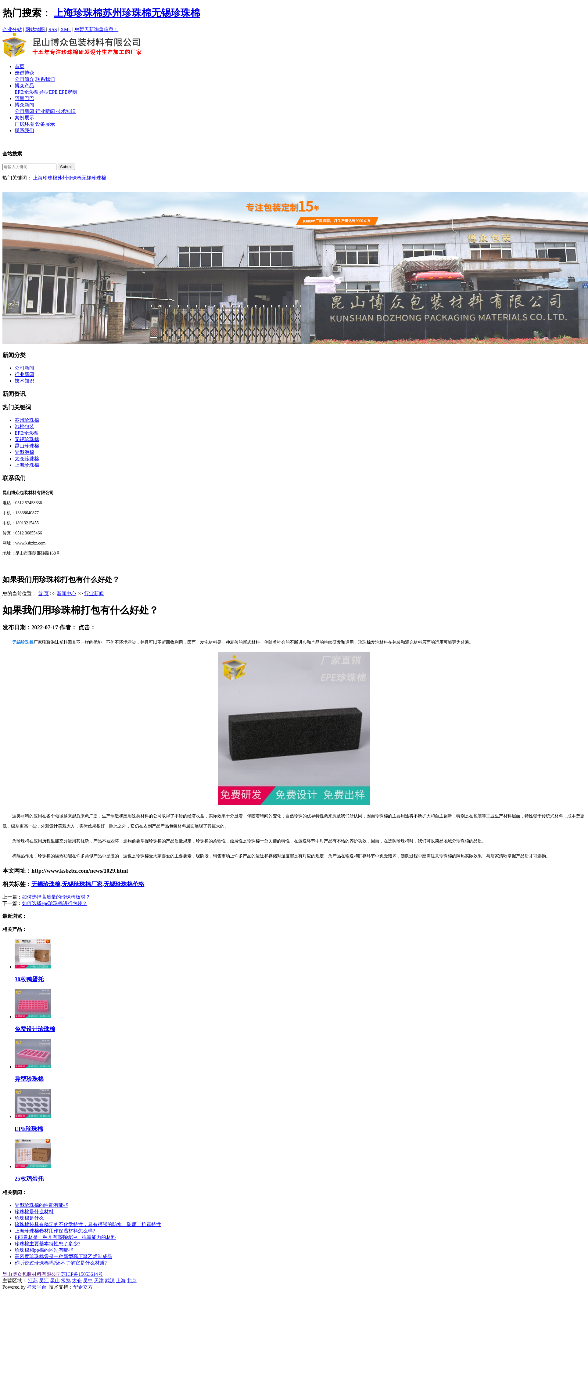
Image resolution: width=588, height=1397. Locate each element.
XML (65, 29)
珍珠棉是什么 (29, 1218)
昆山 (55, 1280)
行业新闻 (45, 111)
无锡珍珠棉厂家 (82, 884)
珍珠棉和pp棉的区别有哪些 (44, 1250)
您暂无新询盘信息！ (96, 29)
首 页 (43, 593)
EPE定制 (68, 92)
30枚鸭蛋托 (29, 979)
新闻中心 (66, 593)
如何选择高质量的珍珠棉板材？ (56, 896)
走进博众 (24, 72)
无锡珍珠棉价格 (124, 884)
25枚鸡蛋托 (29, 1178)
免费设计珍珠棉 (35, 1029)
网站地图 (35, 29)
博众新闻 (24, 104)
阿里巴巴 (24, 98)
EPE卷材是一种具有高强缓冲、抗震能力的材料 (65, 1237)
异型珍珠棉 (29, 1079)
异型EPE (48, 92)
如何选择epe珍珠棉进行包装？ (54, 903)
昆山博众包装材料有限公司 (31, 1274)
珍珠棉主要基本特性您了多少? (47, 1243)
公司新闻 (25, 111)
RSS (52, 29)
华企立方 (83, 1287)
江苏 (33, 1280)
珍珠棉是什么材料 (34, 1211)
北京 (132, 1280)
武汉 (110, 1280)
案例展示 (24, 117)
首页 (19, 66)
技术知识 (66, 111)
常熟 (66, 1280)
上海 (121, 1280)
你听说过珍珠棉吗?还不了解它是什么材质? (61, 1262)
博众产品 (24, 85)
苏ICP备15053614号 (82, 1274)
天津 (99, 1280)
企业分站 (12, 29)
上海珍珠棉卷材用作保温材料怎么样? (55, 1230)
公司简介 (24, 79)
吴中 (88, 1280)
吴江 (44, 1280)
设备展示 (45, 124)
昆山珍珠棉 (27, 445)
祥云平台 (36, 1287)
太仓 (77, 1280)
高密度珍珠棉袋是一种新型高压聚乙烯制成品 (63, 1256)
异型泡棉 (24, 452)
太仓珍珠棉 (27, 458)
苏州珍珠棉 (126, 12)
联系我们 (45, 79)
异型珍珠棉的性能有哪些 (41, 1205)
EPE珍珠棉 (26, 92)
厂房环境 (25, 124)
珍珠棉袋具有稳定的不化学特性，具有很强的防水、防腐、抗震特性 (88, 1224)
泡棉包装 (24, 426)
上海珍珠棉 (78, 12)
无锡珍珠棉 (175, 12)
